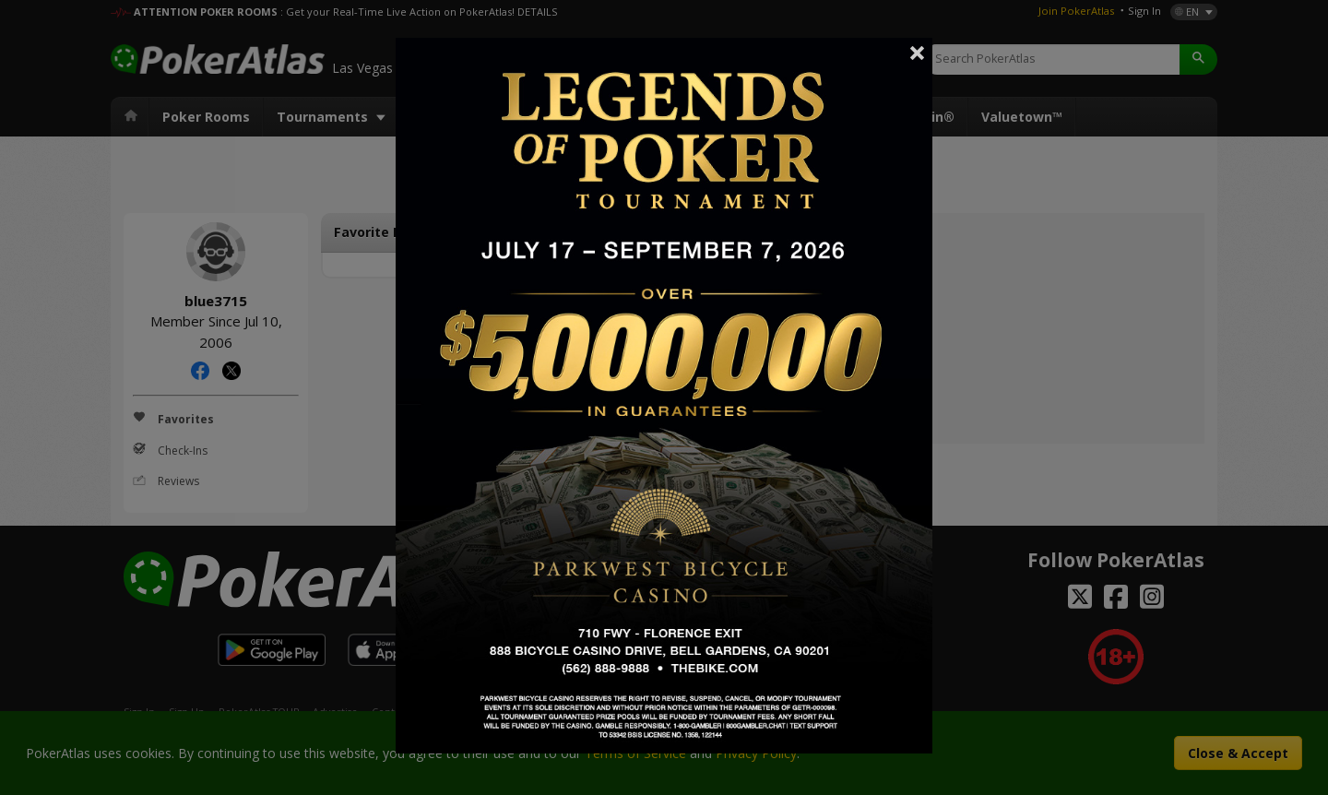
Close (917, 52)
